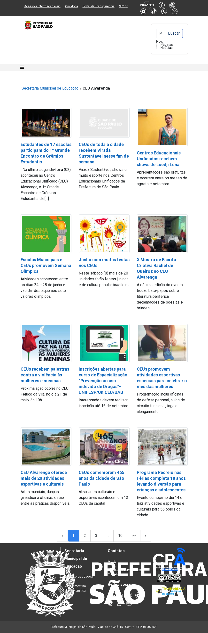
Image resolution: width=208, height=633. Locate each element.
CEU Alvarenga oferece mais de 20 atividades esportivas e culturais (44, 478)
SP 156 (123, 6)
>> (134, 535)
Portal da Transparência (99, 6)
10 (120, 535)
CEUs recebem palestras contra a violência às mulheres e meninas (45, 374)
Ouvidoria (71, 6)
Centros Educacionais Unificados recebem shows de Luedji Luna (159, 158)
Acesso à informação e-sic (42, 6)
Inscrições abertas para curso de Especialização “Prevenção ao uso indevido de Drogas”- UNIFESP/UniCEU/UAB (103, 380)
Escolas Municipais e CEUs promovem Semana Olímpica (46, 265)
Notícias (167, 47)
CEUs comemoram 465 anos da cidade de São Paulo (101, 478)
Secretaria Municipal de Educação (50, 88)
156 (113, 561)
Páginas (167, 44)
